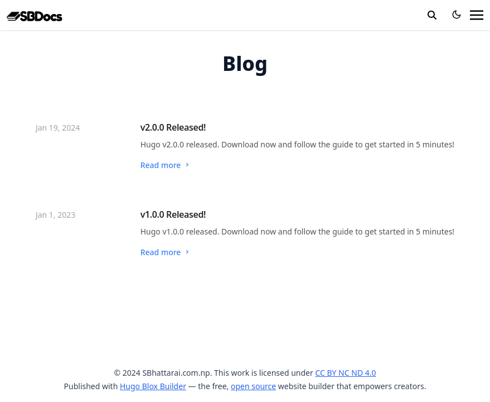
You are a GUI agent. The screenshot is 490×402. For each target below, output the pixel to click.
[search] (432, 15)
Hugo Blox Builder (153, 386)
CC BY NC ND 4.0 (345, 372)
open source (253, 386)
